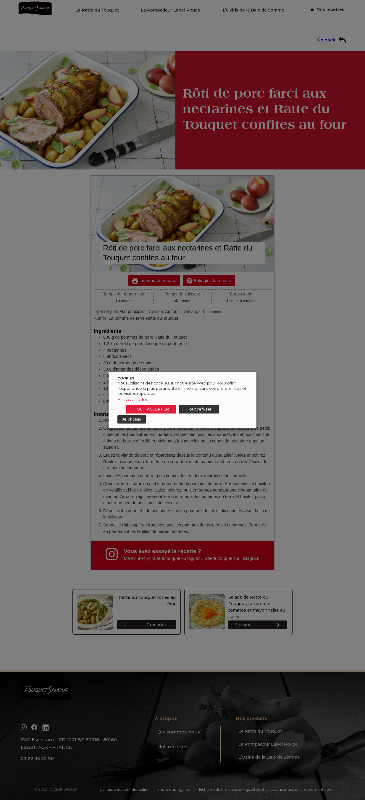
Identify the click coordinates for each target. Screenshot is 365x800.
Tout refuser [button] (199, 409)
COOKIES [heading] (125, 378)
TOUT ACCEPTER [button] (151, 409)
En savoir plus (132, 399)
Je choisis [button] (131, 419)
